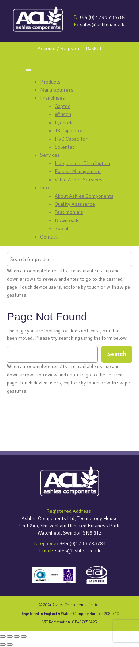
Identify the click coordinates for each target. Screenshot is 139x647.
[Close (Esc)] (24, 636)
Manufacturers (56, 90)
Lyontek (64, 122)
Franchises (52, 98)
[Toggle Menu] (28, 70)
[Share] (17, 636)
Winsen (63, 114)
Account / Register (59, 48)
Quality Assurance (75, 204)
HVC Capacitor (71, 139)
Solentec (65, 147)
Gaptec (62, 106)
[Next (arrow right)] (10, 644)
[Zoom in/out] (3, 636)
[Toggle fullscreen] (10, 636)
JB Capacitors (70, 130)
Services (50, 155)
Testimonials (69, 212)
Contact (49, 236)
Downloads (67, 220)
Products (50, 82)
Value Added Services (79, 179)
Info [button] (44, 187)
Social (62, 228)
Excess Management (78, 171)
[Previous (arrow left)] (3, 644)
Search (116, 354)
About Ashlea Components (84, 196)
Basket (93, 48)
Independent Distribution (82, 163)
